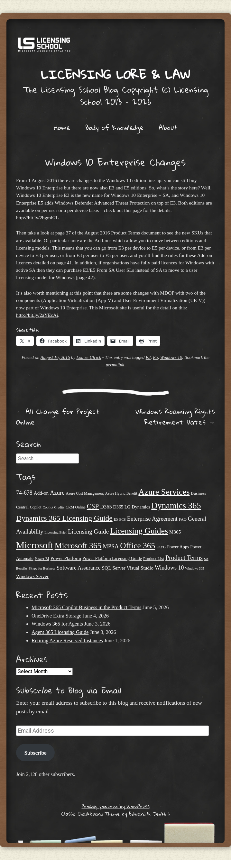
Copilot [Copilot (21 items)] (36, 507)
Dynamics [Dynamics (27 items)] (141, 507)
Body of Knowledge (114, 127)
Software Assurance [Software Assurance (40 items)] (79, 568)
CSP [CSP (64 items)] (93, 506)
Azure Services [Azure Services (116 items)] (163, 492)
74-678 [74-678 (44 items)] (24, 492)
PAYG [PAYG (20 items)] (161, 547)
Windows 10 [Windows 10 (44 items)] (169, 567)
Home (62, 127)
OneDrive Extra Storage (56, 615)
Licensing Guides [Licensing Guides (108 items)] (139, 530)
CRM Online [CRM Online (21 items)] (75, 507)
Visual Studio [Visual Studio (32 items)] (140, 568)
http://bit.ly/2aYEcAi (37, 315)
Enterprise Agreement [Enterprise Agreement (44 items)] (152, 519)
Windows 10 (171, 357)
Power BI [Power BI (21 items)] (42, 558)
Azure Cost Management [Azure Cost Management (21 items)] (85, 493)
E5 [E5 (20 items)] (116, 519)
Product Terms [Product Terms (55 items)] (184, 557)
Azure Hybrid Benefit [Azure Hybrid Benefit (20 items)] (121, 493)
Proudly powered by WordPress (116, 806)
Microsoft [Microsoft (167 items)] (34, 545)
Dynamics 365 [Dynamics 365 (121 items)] (176, 505)
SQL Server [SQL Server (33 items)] (113, 568)
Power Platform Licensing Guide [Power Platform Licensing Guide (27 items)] (112, 558)
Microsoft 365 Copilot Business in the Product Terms (86, 607)
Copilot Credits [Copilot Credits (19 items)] (53, 507)
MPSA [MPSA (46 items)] (111, 546)
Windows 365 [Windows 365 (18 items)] (194, 568)
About (168, 127)
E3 (148, 357)
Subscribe (35, 752)
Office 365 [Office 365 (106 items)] (137, 545)
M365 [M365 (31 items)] (175, 532)
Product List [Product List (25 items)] (153, 558)
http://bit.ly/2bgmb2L (37, 217)
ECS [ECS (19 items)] (122, 519)
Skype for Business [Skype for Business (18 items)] (42, 568)
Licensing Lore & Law (115, 74)
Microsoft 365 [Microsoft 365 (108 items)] (78, 545)
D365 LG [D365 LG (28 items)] (122, 506)
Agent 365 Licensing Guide (60, 632)
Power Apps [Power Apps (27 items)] (178, 546)
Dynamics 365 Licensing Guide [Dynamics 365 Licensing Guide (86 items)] (64, 518)
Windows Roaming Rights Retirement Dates (175, 416)
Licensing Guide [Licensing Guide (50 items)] (88, 531)
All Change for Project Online (58, 416)
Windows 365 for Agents (57, 624)
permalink (115, 364)
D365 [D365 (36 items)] (106, 507)
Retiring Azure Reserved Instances (67, 640)
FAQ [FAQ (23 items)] (183, 519)
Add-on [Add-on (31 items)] (41, 493)
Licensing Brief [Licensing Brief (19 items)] (55, 532)
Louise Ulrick (88, 357)
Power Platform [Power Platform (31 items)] (66, 558)
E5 (155, 357)
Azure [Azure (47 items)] (57, 492)
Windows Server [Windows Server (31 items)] (32, 576)
